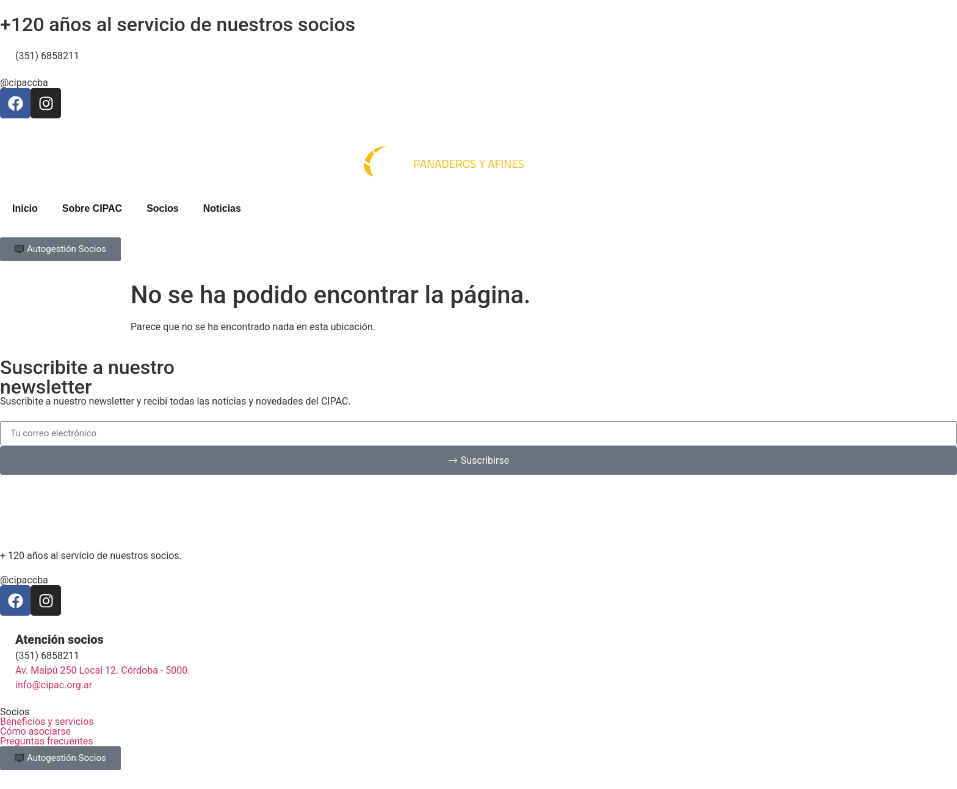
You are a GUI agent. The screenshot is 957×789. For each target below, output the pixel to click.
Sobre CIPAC (92, 208)
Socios (162, 208)
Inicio (25, 208)
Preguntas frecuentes (46, 741)
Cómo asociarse (35, 731)
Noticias (222, 208)
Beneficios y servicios (46, 721)
